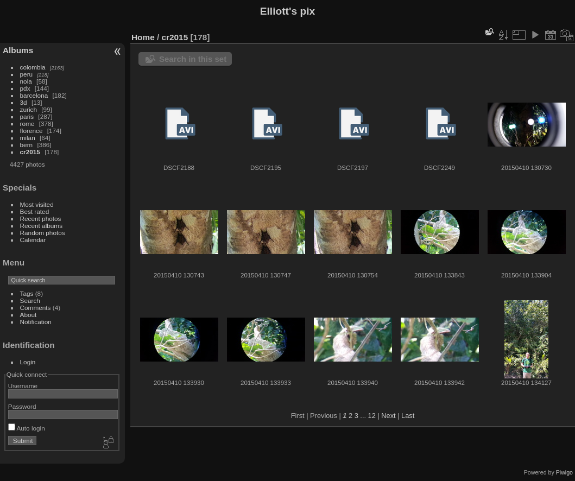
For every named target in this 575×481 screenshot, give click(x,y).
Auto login (26, 428)
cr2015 (30, 151)
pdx (25, 88)
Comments (35, 307)
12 (372, 416)
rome (27, 123)
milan (27, 137)
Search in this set (192, 59)
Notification (36, 321)
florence (31, 130)
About (28, 314)
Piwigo (564, 472)
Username (22, 385)
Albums (18, 50)
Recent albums (41, 225)
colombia (33, 67)
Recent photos (40, 218)
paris (27, 116)
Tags (27, 293)
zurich (28, 109)
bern (26, 144)
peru (26, 74)
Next (388, 416)
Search (30, 300)
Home (143, 37)
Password (22, 406)
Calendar (33, 239)
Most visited (37, 204)
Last (407, 416)
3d (23, 102)
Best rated (34, 211)
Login (28, 361)
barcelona (34, 95)
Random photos (42, 232)
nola (26, 81)
